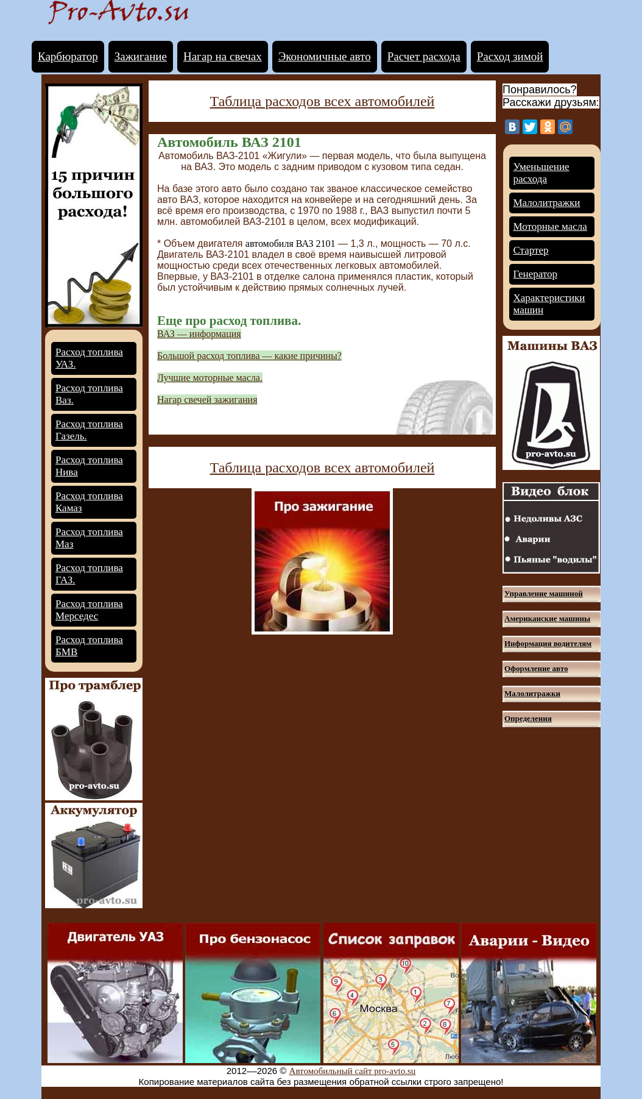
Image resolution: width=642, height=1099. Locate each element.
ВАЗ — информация (199, 334)
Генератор (535, 274)
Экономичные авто (324, 56)
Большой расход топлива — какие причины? (249, 355)
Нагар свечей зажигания (207, 399)
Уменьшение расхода (541, 173)
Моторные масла (550, 226)
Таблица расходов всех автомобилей (322, 101)
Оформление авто (536, 668)
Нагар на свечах (222, 56)
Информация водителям (547, 643)
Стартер (531, 250)
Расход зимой (510, 56)
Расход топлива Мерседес (89, 610)
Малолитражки (546, 202)
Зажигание (141, 56)
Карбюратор (68, 56)
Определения (528, 718)
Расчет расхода (423, 56)
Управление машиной (543, 593)
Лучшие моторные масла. (210, 377)
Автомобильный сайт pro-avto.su (352, 1071)
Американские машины (547, 618)
